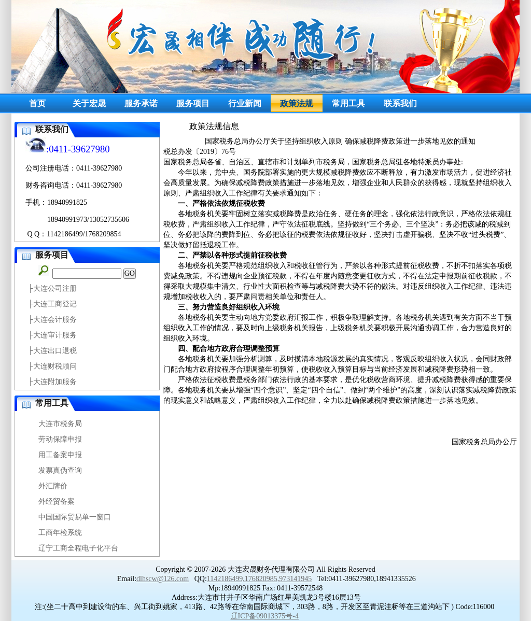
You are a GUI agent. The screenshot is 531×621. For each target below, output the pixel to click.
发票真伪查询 (60, 470)
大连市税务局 (60, 424)
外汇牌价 (52, 486)
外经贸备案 (56, 501)
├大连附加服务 (52, 382)
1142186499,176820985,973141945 (259, 579)
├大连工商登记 (52, 304)
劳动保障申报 (60, 439)
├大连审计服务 (52, 335)
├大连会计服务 (52, 319)
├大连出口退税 (52, 351)
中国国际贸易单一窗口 (74, 517)
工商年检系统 (60, 533)
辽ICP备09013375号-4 (265, 616)
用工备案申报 (60, 455)
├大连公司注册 (52, 288)
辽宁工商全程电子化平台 (78, 548)
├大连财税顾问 (52, 366)
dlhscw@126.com (162, 579)
